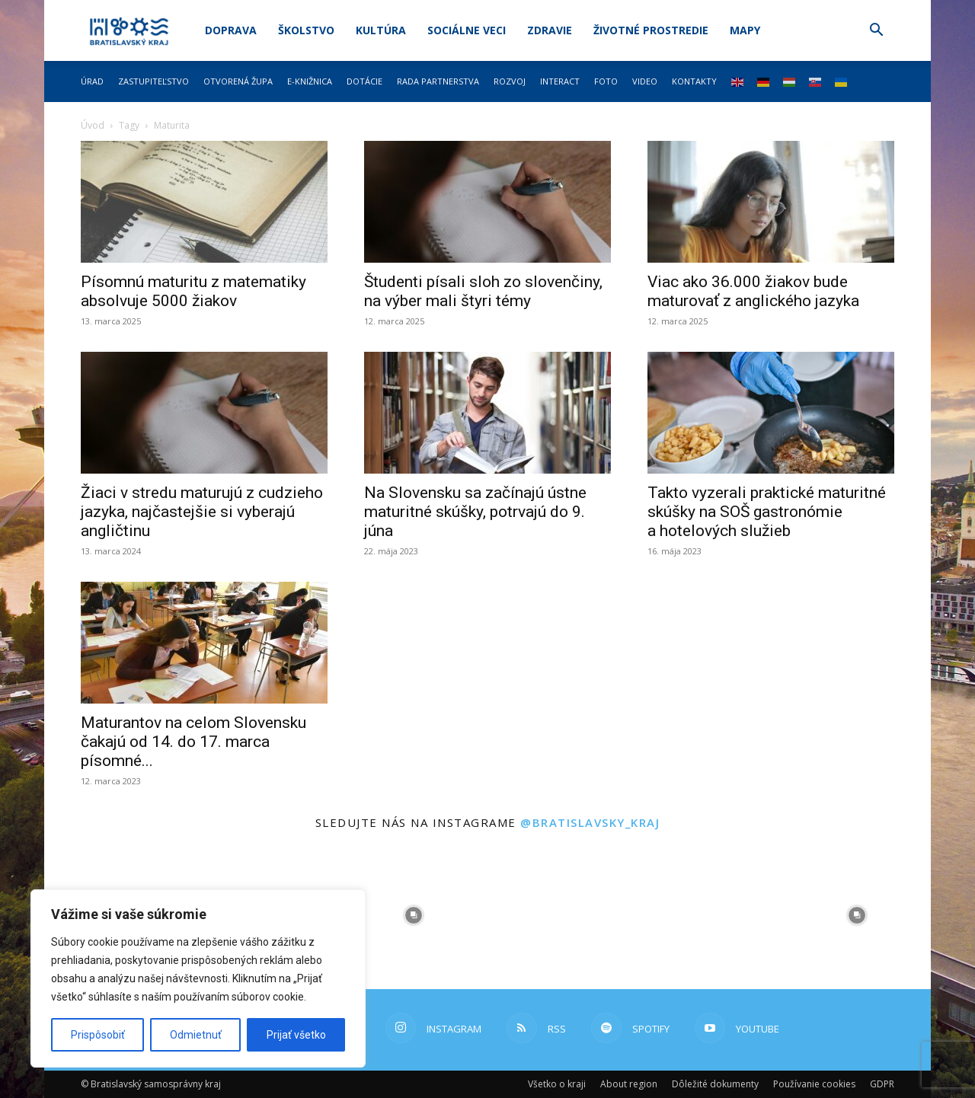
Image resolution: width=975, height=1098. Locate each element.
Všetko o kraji (557, 1083)
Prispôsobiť (98, 1035)
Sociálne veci (466, 30)
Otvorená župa (238, 81)
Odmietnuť (196, 1035)
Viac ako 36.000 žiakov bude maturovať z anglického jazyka (753, 291)
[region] (198, 978)
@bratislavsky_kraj (590, 822)
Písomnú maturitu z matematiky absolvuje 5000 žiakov (193, 291)
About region (628, 1083)
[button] (876, 31)
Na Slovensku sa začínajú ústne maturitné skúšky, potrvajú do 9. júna (475, 512)
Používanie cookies (814, 1083)
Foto (606, 81)
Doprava (231, 30)
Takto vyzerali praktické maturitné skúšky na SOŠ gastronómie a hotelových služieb (766, 512)
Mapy (745, 30)
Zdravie (549, 30)
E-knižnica (309, 81)
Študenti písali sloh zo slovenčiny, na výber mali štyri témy (483, 291)
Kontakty (694, 81)
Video (644, 81)
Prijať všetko (296, 1035)
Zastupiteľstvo (153, 81)
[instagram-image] (414, 915)
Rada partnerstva (438, 81)
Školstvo (306, 30)
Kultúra (381, 30)
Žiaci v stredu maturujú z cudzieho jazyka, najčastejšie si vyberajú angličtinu (202, 512)
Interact (560, 81)
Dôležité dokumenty (715, 1083)
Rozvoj (510, 81)
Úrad (92, 81)
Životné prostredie (650, 30)
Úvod (92, 125)
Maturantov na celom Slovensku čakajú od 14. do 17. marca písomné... (193, 741)
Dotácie (364, 81)
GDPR (882, 1083)
